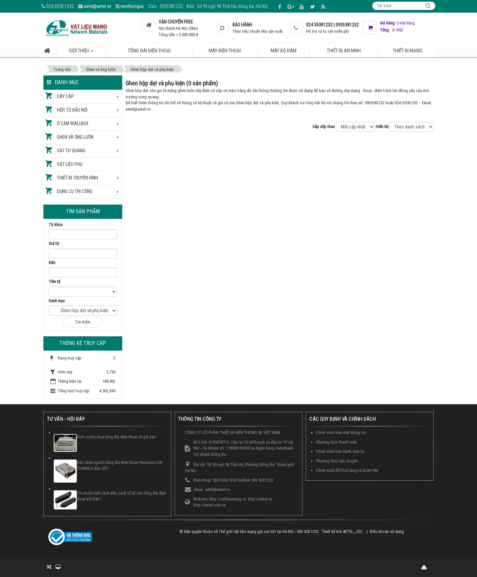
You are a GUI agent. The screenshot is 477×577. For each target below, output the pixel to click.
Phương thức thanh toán (336, 442)
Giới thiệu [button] (84, 52)
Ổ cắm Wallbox (72, 123)
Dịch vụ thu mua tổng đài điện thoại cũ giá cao (116, 436)
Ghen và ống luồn (75, 137)
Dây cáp (65, 96)
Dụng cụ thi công (74, 191)
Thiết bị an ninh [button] (344, 51)
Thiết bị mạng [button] (407, 51)
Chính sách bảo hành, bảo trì (340, 451)
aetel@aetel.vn (97, 6)
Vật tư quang (71, 150)
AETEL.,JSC (353, 531)
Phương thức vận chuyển (337, 460)
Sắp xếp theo (323, 126)
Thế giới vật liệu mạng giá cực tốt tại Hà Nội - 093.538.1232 (269, 531)
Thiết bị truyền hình (77, 177)
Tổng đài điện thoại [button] (149, 51)
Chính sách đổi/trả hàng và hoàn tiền (347, 470)
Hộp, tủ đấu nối (72, 110)
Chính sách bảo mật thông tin (341, 432)
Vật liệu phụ (69, 164)
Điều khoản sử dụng (387, 531)
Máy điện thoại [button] (225, 51)
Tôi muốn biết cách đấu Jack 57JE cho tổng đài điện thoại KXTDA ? (121, 496)
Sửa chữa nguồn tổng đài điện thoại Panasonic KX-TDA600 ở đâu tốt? (120, 465)
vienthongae (132, 6)
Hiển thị (382, 126)
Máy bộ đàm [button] (283, 51)
